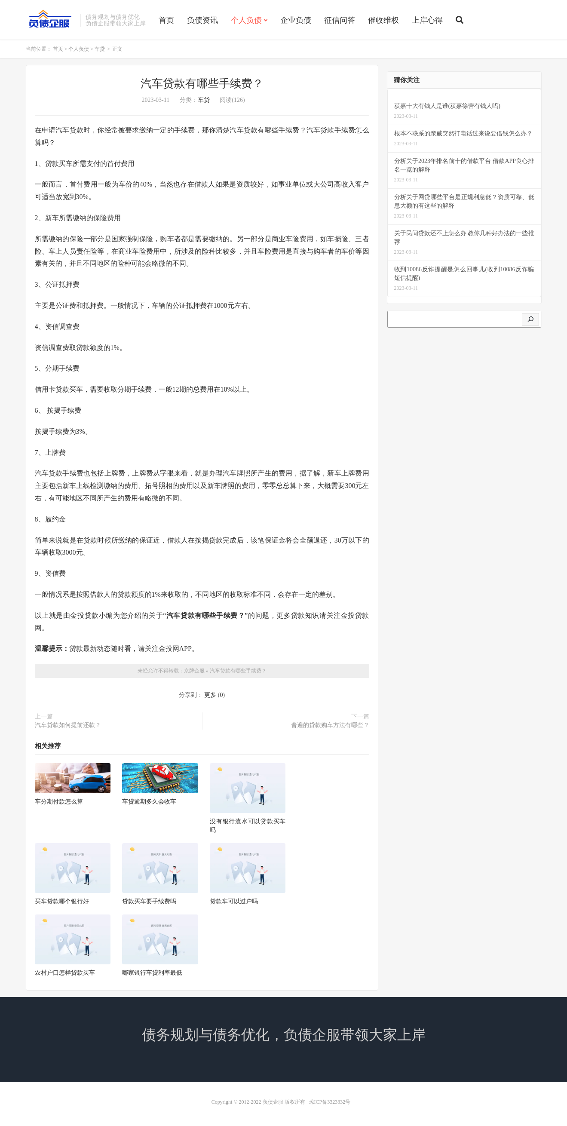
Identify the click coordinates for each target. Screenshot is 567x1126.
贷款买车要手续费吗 (149, 901)
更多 (210, 695)
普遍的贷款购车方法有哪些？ (330, 725)
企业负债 (295, 20)
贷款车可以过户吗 (234, 901)
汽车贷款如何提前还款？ (68, 725)
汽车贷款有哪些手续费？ (238, 671)
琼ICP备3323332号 (330, 1102)
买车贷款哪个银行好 (62, 901)
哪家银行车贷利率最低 (152, 973)
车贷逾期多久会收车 (149, 801)
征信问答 (339, 20)
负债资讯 (202, 20)
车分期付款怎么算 (59, 801)
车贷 (100, 49)
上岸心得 (427, 20)
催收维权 (383, 20)
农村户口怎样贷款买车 (65, 973)
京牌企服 (194, 671)
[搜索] (530, 319)
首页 (166, 20)
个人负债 (246, 20)
